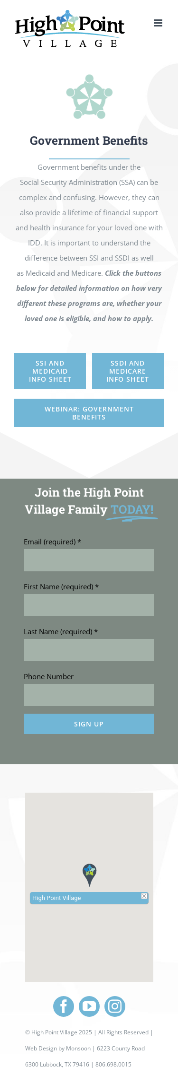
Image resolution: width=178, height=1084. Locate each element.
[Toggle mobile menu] (159, 23)
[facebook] (63, 1006)
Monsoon (78, 1048)
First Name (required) (61, 718)
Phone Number (49, 808)
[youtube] (89, 1006)
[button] (89, 875)
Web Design (41, 1048)
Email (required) (52, 673)
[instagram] (114, 1006)
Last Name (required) (61, 763)
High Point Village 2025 (61, 1032)
